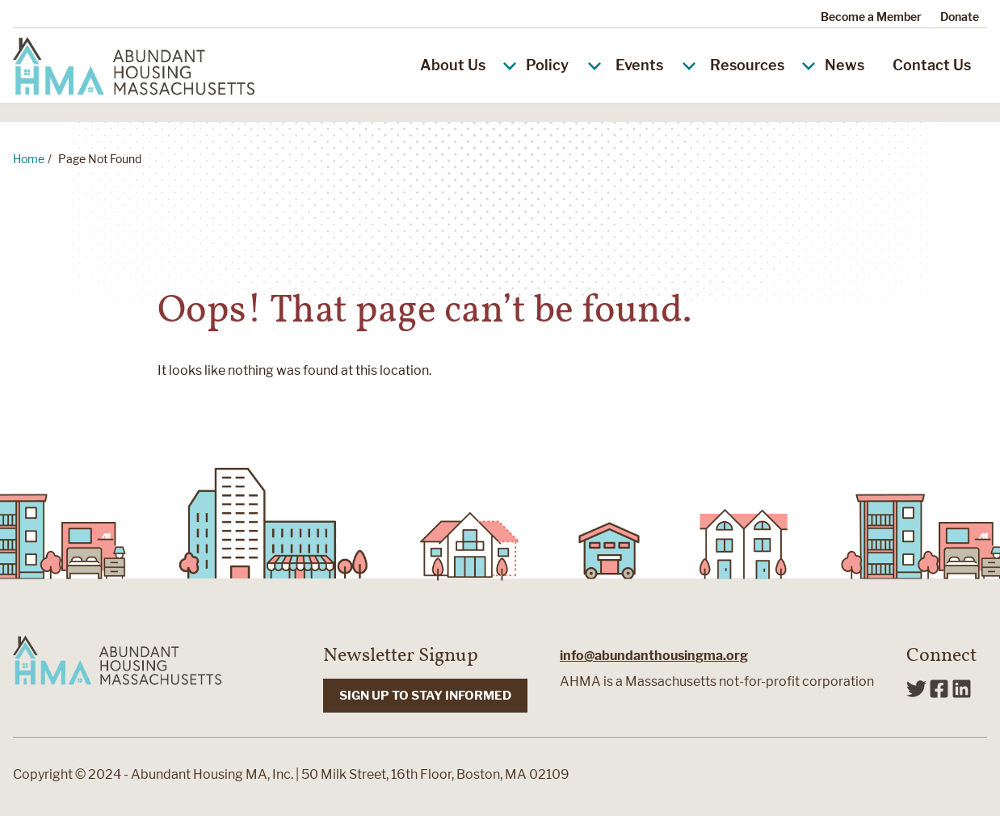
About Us (467, 65)
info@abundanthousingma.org (654, 655)
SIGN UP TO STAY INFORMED (425, 695)
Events (639, 65)
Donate (959, 16)
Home (28, 159)
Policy (547, 65)
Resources (761, 65)
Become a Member (871, 16)
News (844, 65)
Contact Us (932, 65)
